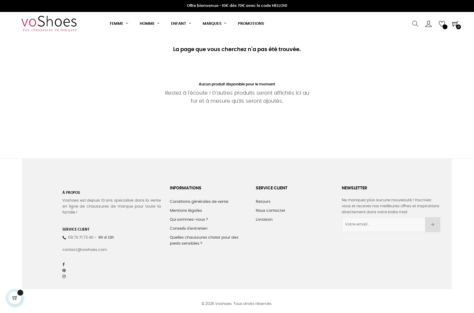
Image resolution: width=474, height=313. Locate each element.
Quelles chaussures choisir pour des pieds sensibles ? (204, 241)
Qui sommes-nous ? (189, 220)
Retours (263, 202)
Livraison (264, 220)
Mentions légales (186, 211)
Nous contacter (270, 211)
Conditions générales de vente (199, 202)
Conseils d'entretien (188, 229)
